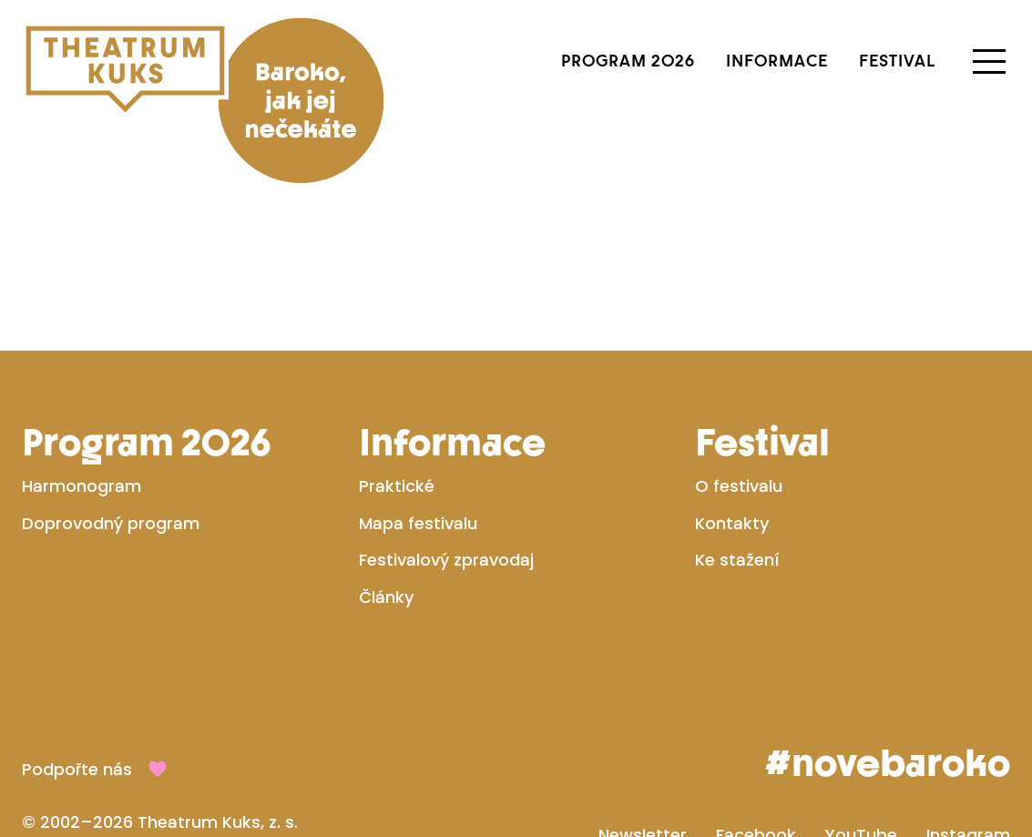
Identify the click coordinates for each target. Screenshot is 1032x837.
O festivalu (738, 488)
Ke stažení (737, 561)
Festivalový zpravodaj (446, 561)
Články (386, 599)
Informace (777, 60)
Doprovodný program (110, 525)
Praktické (396, 488)
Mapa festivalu (418, 525)
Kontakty (732, 525)
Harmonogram (81, 488)
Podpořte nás (77, 771)
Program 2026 (628, 60)
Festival (897, 60)
